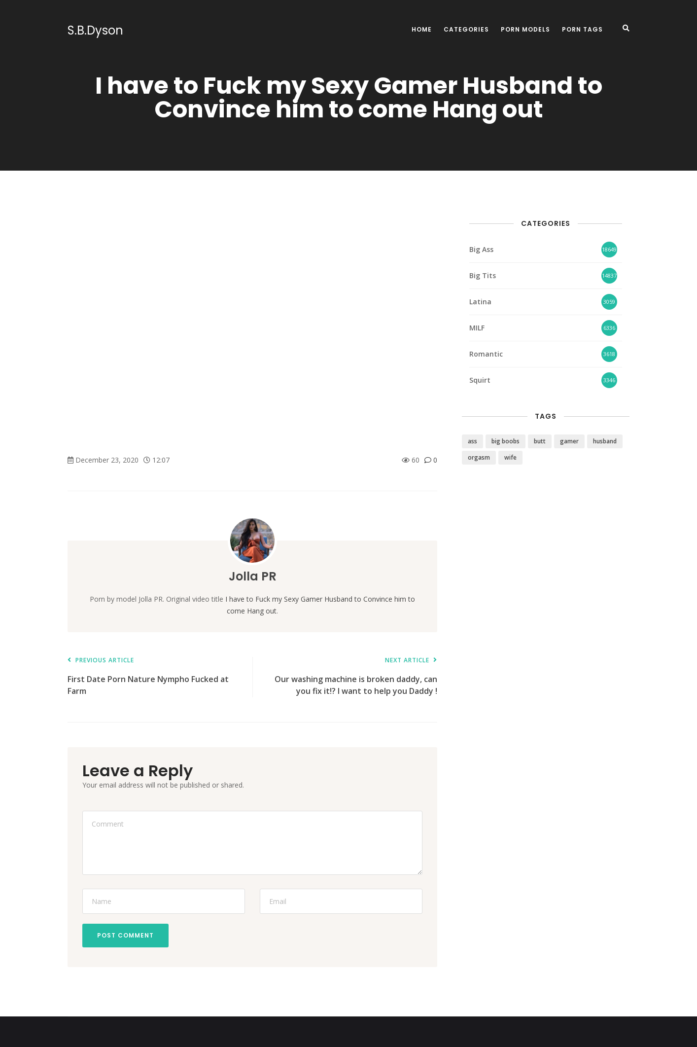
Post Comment (125, 935)
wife (510, 457)
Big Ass (481, 249)
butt (540, 441)
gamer (569, 441)
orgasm (479, 457)
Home (422, 29)
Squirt (479, 380)
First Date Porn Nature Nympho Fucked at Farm (155, 677)
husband (605, 441)
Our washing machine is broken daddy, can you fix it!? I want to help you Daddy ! (349, 677)
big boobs (505, 441)
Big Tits (482, 275)
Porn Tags (582, 29)
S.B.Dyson (95, 30)
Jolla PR (253, 576)
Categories (466, 29)
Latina (480, 301)
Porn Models (525, 29)
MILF (477, 327)
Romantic (486, 354)
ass (472, 441)
